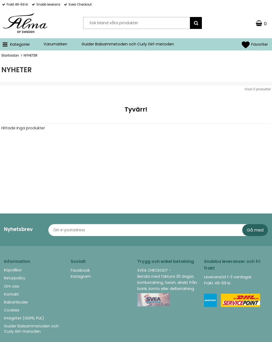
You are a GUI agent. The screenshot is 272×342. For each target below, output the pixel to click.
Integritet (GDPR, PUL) (24, 318)
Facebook (80, 270)
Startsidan (10, 55)
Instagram (81, 276)
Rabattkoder (16, 302)
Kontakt (11, 294)
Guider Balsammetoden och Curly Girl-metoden (128, 44)
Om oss (11, 286)
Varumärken (55, 44)
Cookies (11, 310)
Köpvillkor (13, 270)
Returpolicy (14, 278)
